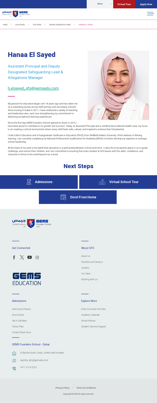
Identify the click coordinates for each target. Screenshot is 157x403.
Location (85, 268)
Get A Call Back (19, 321)
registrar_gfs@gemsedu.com (34, 360)
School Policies (88, 321)
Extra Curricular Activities (93, 309)
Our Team (37, 25)
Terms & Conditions (86, 388)
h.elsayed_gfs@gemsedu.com (33, 88)
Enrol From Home (83, 197)
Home (5, 25)
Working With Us (89, 279)
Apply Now (146, 4)
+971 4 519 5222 (28, 367)
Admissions (44, 182)
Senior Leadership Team (60, 25)
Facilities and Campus (92, 262)
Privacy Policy (62, 388)
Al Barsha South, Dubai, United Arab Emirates (42, 353)
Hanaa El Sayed (85, 25)
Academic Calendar (90, 315)
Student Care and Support (93, 326)
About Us (85, 256)
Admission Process (21, 309)
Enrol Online (18, 315)
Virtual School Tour (124, 182)
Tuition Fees (18, 326)
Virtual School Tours (21, 332)
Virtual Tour (124, 4)
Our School (20, 25)
